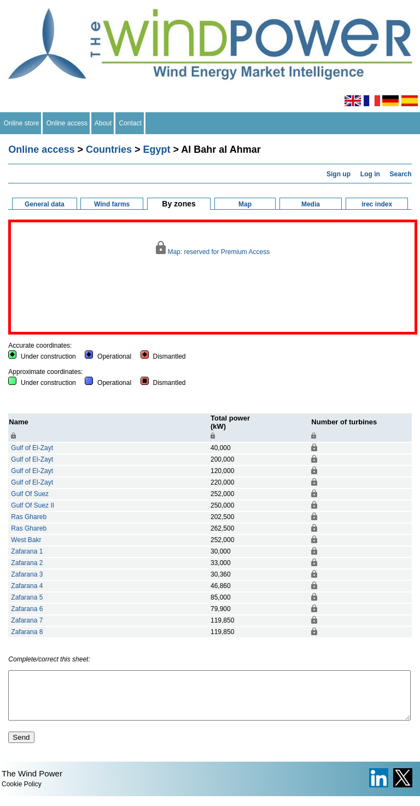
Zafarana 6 (27, 609)
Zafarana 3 (27, 574)
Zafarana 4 (27, 586)
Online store (21, 123)
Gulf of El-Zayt (32, 448)
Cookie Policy (22, 794)
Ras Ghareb (28, 517)
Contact (130, 123)
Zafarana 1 (27, 551)
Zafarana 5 (27, 597)
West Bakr (26, 540)
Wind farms (112, 204)
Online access (67, 123)
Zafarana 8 (27, 632)
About (103, 123)
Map (245, 204)
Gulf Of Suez (30, 494)
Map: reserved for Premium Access (213, 248)
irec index (376, 204)
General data (45, 204)
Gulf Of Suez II (32, 505)
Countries (109, 149)
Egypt (156, 149)
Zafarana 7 (27, 620)
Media (310, 204)
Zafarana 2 (27, 563)
